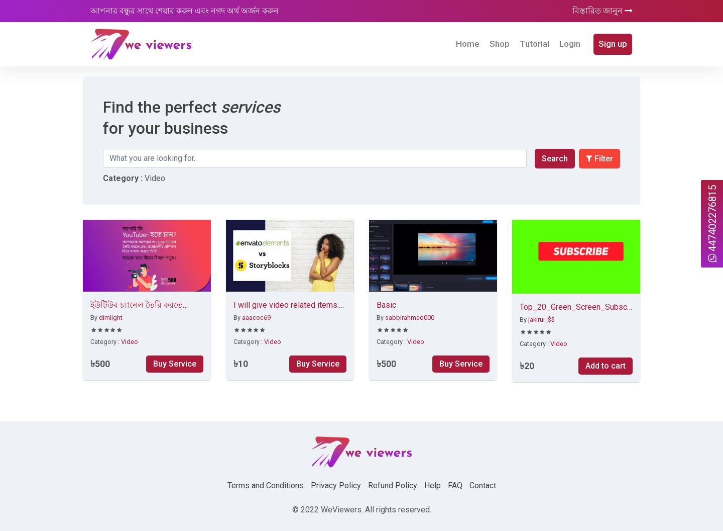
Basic (386, 305)
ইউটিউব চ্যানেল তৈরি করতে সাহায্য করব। (136, 305)
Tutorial (534, 44)
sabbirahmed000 (409, 317)
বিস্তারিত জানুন (602, 11)
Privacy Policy (336, 485)
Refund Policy (392, 485)
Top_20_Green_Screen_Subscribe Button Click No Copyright (576, 307)
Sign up (612, 44)
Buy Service (174, 364)
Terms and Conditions (265, 485)
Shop (500, 44)
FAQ (455, 485)
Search (555, 158)
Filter (599, 158)
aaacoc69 (256, 317)
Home (467, 44)
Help (432, 485)
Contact (482, 485)
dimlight (111, 317)
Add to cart (605, 366)
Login (569, 44)
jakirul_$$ (541, 319)
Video (129, 341)
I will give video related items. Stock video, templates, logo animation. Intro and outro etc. (286, 305)
